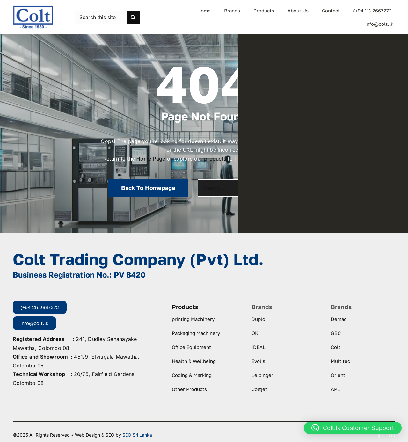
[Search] (133, 17)
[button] (353, 428)
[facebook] (379, 434)
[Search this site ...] (101, 17)
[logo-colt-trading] (33, 7)
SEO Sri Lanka (137, 435)
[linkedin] (392, 434)
